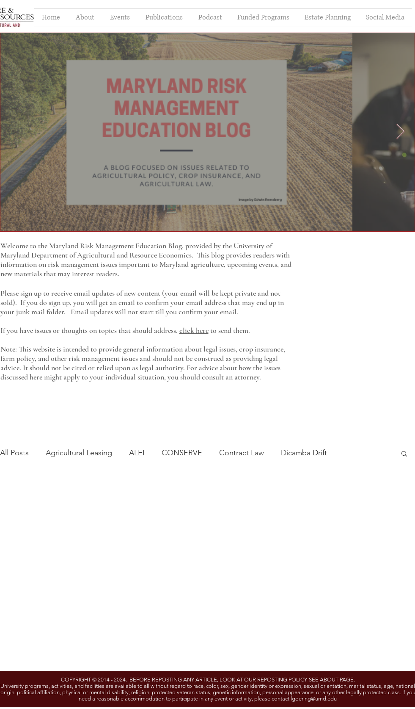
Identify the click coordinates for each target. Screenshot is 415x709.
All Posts (14, 452)
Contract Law (241, 452)
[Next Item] (400, 132)
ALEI (137, 452)
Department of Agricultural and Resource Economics (111, 255)
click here (194, 330)
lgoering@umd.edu (314, 698)
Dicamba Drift (304, 452)
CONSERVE (182, 452)
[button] (404, 454)
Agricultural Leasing (79, 452)
